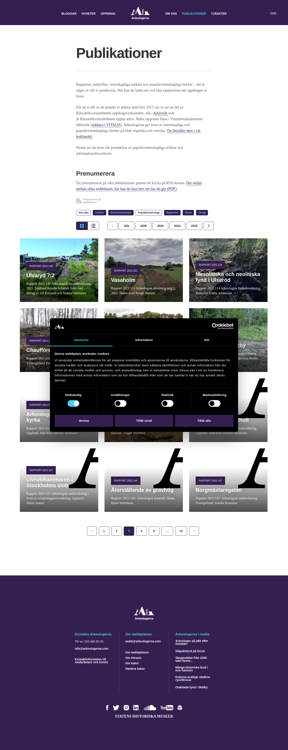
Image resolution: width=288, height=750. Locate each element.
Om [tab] (206, 340)
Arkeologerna (140, 13)
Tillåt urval (144, 421)
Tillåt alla (204, 421)
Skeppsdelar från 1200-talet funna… (191, 659)
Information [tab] (144, 340)
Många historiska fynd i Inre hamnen (191, 669)
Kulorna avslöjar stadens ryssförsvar (192, 678)
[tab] (143, 226)
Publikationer (194, 13)
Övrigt (202, 212)
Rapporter (172, 212)
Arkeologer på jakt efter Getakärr (191, 642)
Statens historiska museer (144, 716)
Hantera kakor (135, 668)
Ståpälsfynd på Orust (190, 651)
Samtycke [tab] (81, 340)
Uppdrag (108, 13)
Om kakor (132, 663)
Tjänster (219, 13)
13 (181, 531)
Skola (188, 212)
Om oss (171, 13)
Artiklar (99, 212)
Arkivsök (160, 113)
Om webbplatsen (137, 652)
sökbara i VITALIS (106, 125)
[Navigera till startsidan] (144, 619)
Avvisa (84, 421)
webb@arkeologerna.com (143, 641)
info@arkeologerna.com (91, 648)
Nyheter (89, 13)
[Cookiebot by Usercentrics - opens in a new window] (215, 326)
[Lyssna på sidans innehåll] (264, 13)
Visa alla (83, 212)
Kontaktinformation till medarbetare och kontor (91, 661)
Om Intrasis (133, 657)
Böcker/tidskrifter (121, 212)
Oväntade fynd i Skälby (191, 687)
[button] (255, 13)
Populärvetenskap (148, 212)
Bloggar (68, 13)
